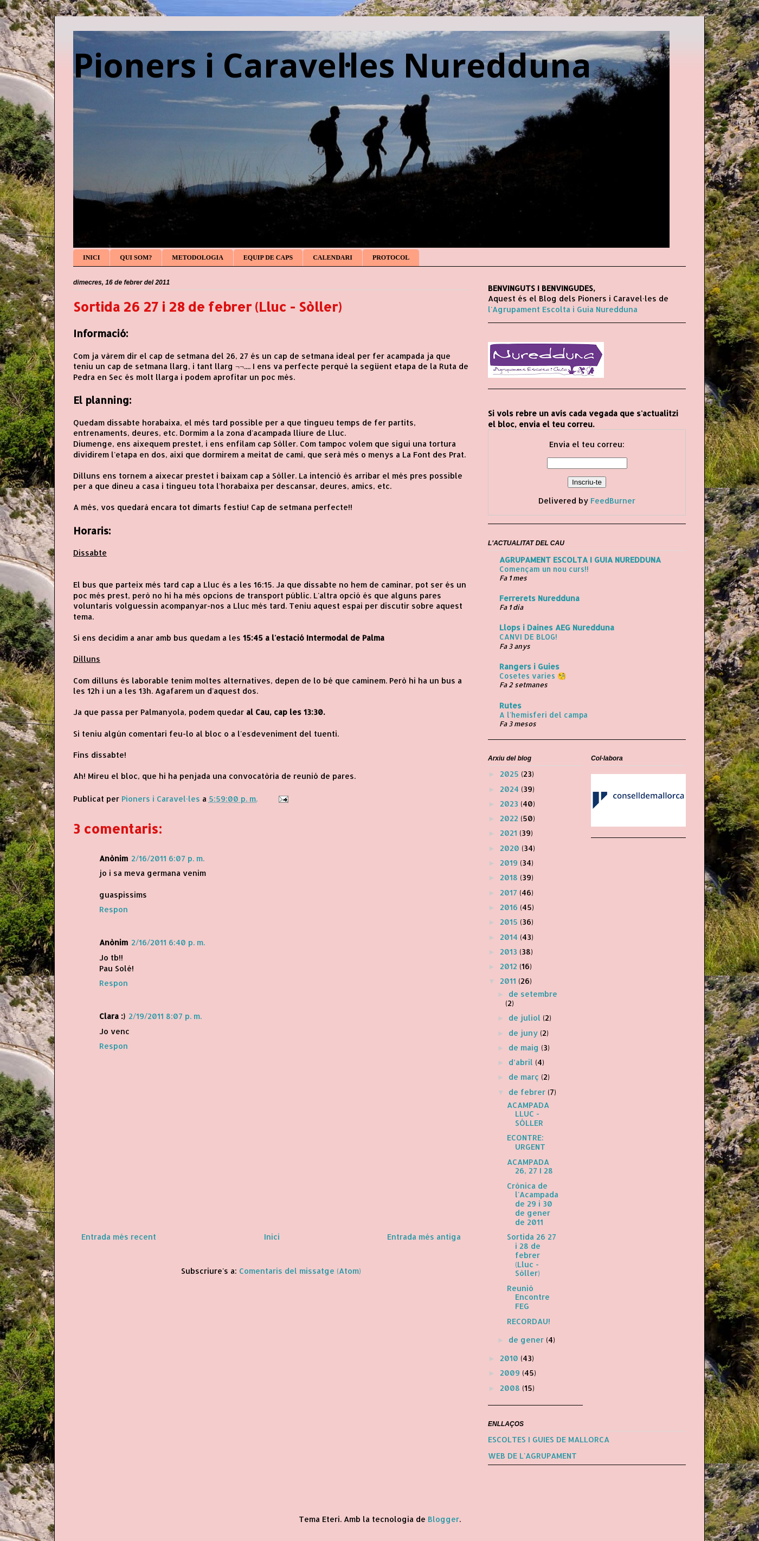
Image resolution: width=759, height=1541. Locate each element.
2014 (510, 937)
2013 (509, 951)
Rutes (510, 705)
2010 (510, 1358)
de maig (525, 1047)
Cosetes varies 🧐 (533, 675)
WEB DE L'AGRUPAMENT (532, 1455)
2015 (510, 921)
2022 (510, 818)
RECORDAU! (528, 1321)
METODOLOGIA (197, 257)
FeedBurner (612, 500)
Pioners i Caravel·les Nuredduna (332, 65)
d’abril (522, 1062)
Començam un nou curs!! (544, 568)
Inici (272, 1236)
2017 (509, 892)
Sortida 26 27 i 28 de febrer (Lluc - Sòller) (531, 1255)
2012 (509, 966)
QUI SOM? (136, 257)
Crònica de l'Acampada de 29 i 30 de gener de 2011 (532, 1204)
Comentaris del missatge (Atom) (300, 1270)
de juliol (526, 1017)
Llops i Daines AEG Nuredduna (556, 627)
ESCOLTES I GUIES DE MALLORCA (548, 1439)
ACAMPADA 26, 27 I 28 (530, 1166)
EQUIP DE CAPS (268, 257)
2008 (511, 1387)
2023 (510, 803)
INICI (91, 257)
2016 (510, 907)
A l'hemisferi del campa (543, 714)
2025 (510, 773)
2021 (509, 832)
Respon (113, 909)
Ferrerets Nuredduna (539, 598)
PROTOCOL (390, 257)
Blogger (443, 1519)
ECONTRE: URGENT (526, 1142)
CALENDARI (332, 257)
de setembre (533, 993)
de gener (527, 1339)
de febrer (528, 1092)
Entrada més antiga (424, 1236)
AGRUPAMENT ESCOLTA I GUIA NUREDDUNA (580, 559)
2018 (510, 877)
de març (525, 1076)
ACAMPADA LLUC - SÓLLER (528, 1114)
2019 (510, 862)
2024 (510, 789)
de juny (524, 1032)
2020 (511, 848)
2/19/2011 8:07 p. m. (165, 1016)
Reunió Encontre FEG (528, 1297)
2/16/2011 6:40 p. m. (168, 942)
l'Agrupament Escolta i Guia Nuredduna (563, 309)
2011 (509, 980)
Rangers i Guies (529, 666)
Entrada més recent (118, 1236)
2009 (511, 1372)
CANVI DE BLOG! (528, 636)
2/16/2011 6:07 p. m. (167, 858)
